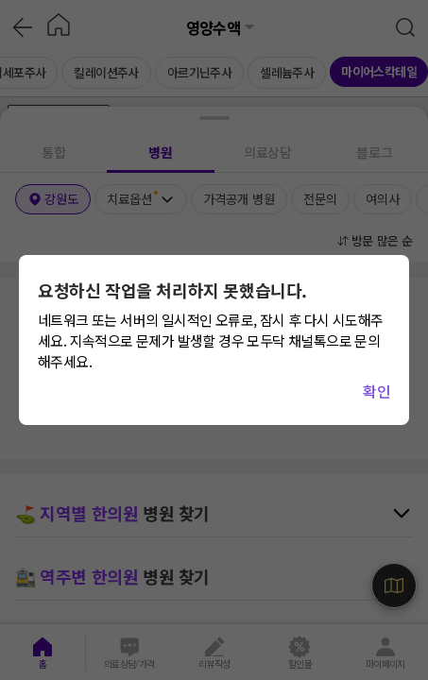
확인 (376, 391)
